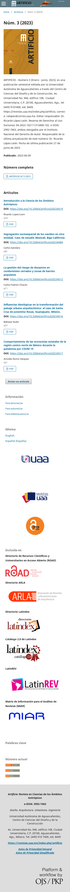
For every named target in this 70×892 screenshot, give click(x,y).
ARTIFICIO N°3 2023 (19, 176)
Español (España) (15, 441)
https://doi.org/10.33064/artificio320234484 (36, 242)
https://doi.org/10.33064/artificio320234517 (36, 353)
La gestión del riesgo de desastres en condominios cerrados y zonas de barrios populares (29, 271)
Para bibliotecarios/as (17, 414)
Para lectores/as (14, 403)
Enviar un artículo (18, 381)
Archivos (18, 12)
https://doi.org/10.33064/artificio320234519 (36, 208)
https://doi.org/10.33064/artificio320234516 (36, 316)
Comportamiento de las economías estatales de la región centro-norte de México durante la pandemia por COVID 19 (35, 345)
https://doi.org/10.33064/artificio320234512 (36, 279)
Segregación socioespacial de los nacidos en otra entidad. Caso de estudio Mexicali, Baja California (34, 235)
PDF (11, 224)
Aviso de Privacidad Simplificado (35, 852)
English (9, 435)
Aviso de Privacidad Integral (35, 849)
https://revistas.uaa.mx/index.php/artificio (35, 843)
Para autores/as (14, 408)
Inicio (6, 12)
